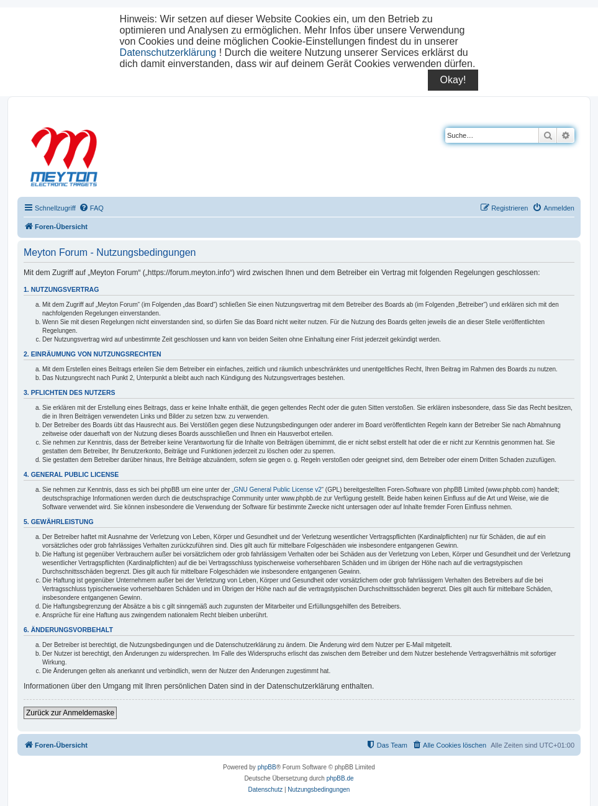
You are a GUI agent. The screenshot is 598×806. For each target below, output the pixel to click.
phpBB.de (340, 778)
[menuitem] (91, 208)
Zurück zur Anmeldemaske (70, 713)
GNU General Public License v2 (278, 489)
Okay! (453, 80)
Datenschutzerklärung (168, 52)
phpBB (267, 767)
